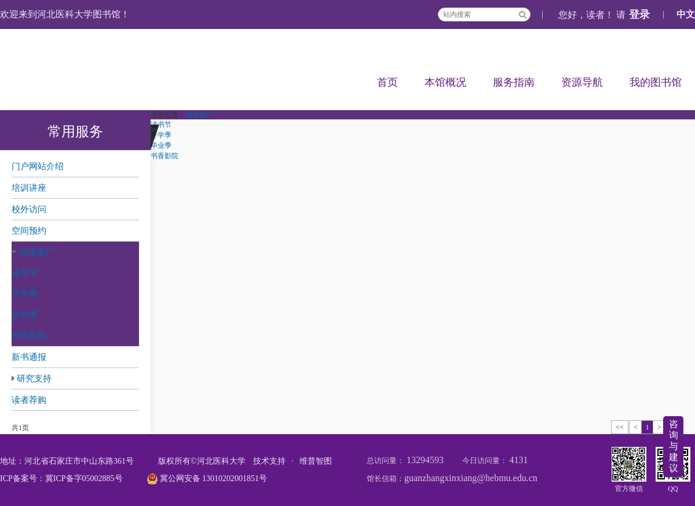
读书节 (25, 273)
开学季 (25, 293)
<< (620, 427)
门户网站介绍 (38, 166)
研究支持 (34, 378)
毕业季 (25, 314)
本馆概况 (445, 82)
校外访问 (29, 209)
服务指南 (514, 82)
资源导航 (582, 82)
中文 (685, 14)
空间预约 (29, 230)
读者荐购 (29, 400)
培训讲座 (29, 187)
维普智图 (315, 461)
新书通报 (29, 357)
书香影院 (29, 335)
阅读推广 (36, 252)
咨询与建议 (673, 446)
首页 (387, 82)
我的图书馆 (656, 82)
